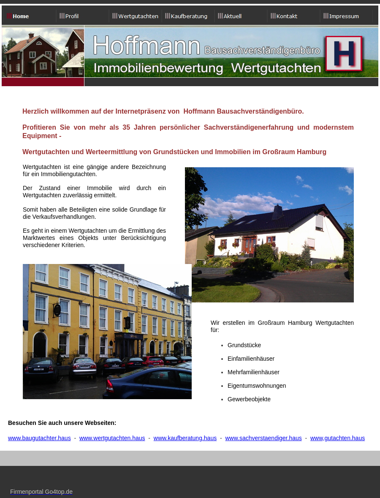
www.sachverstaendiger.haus (263, 438)
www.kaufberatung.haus (185, 438)
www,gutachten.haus (337, 438)
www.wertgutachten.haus (112, 438)
